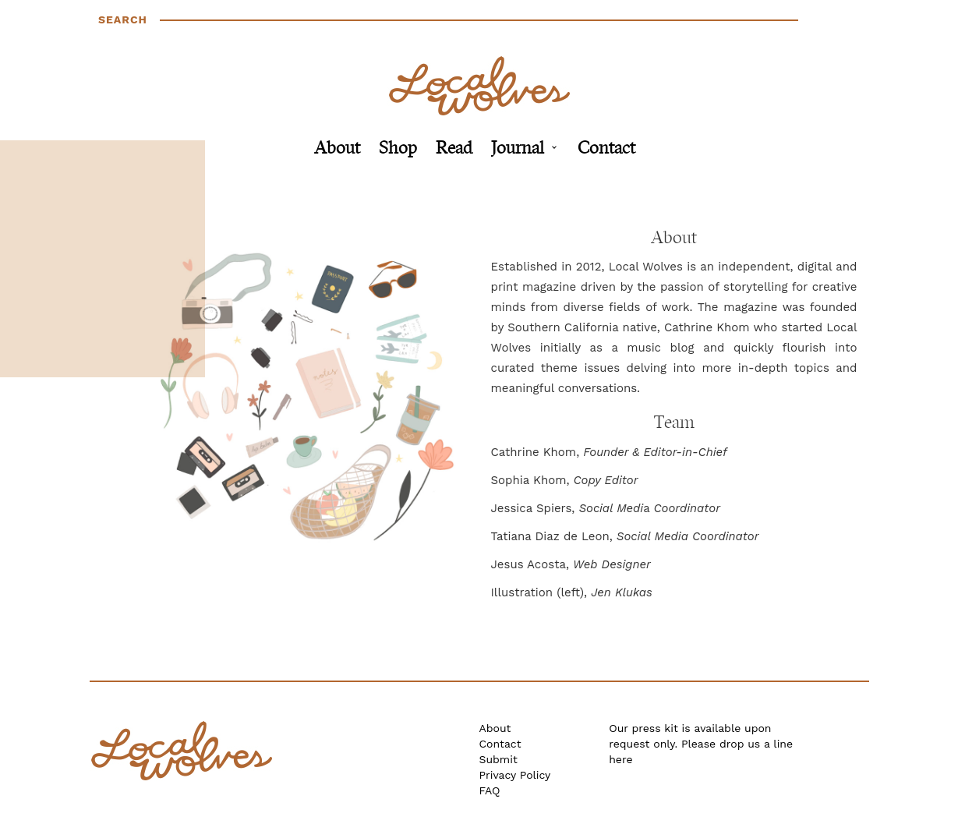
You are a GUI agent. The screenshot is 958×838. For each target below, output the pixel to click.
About (337, 149)
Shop (398, 149)
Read (454, 149)
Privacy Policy (515, 775)
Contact (606, 149)
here (620, 759)
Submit (498, 759)
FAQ (489, 790)
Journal (517, 149)
